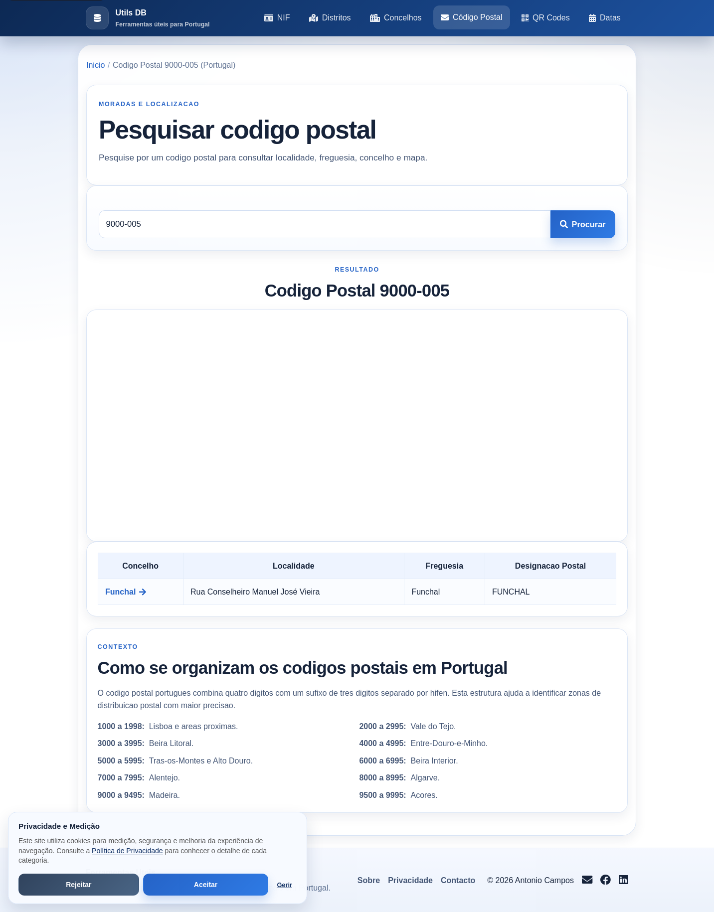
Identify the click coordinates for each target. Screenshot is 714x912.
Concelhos (396, 17)
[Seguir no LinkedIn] (623, 880)
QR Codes (546, 17)
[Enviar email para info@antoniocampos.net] (587, 880)
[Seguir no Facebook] (605, 880)
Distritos (330, 17)
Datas (605, 17)
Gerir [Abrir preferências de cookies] (284, 885)
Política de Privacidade (127, 851)
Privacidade (410, 880)
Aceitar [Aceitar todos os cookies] (205, 885)
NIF (277, 17)
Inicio (95, 65)
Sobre (368, 880)
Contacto (458, 880)
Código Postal (472, 17)
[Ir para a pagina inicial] (147, 18)
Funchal (125, 592)
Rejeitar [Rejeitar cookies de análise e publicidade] (78, 885)
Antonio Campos (544, 880)
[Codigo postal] (324, 224)
